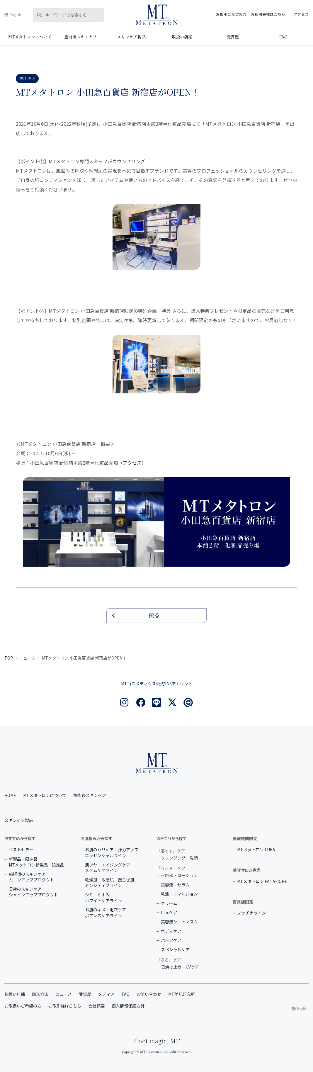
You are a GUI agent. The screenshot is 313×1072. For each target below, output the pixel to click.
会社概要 (96, 1006)
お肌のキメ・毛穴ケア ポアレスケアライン (105, 913)
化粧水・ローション (179, 875)
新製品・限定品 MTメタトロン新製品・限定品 (36, 862)
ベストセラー (21, 849)
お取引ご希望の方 (231, 14)
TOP (8, 658)
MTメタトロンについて (30, 37)
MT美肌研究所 (181, 994)
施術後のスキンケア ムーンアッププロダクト (31, 877)
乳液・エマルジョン (179, 894)
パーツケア (171, 940)
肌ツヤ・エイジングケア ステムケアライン (107, 868)
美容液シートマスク (179, 922)
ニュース (27, 658)
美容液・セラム (175, 885)
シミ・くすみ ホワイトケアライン (103, 898)
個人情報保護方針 (128, 1006)
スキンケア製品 (131, 37)
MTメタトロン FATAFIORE (262, 881)
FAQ (283, 37)
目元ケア (169, 912)
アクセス (301, 14)
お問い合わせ (149, 994)
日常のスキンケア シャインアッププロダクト (33, 892)
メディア (106, 994)
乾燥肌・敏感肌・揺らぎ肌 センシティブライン (109, 883)
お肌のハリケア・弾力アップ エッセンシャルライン (111, 852)
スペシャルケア (175, 949)
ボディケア (171, 931)
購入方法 (40, 994)
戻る (154, 615)
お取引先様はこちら (268, 14)
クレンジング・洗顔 (179, 858)
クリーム (169, 903)
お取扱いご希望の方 (22, 1006)
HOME (10, 795)
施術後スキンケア (80, 37)
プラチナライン (251, 913)
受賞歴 (233, 37)
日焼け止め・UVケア (180, 967)
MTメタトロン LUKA (256, 849)
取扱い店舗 (182, 37)
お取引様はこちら (64, 1006)
